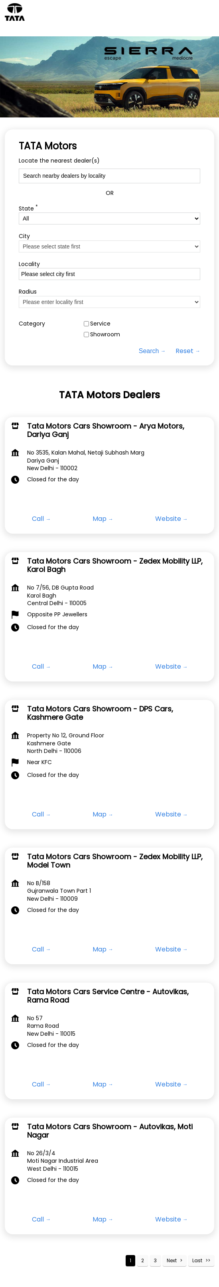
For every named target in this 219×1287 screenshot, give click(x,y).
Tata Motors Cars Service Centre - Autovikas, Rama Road (108, 996)
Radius (28, 292)
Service (100, 323)
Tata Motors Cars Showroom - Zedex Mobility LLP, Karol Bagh (115, 565)
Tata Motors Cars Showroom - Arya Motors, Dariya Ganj (105, 430)
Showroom (105, 334)
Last (197, 1260)
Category (32, 323)
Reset (184, 351)
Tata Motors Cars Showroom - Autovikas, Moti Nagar (110, 1131)
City (24, 236)
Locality (29, 264)
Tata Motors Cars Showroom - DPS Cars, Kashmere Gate (100, 713)
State (28, 207)
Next (172, 1260)
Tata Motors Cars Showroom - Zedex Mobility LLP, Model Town (115, 861)
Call (38, 518)
